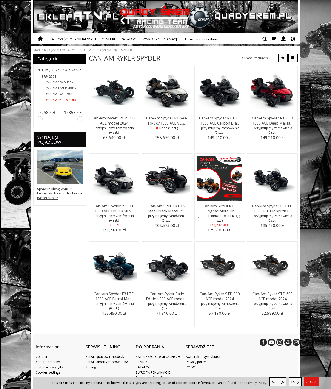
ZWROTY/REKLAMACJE (161, 39)
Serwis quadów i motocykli (105, 350)
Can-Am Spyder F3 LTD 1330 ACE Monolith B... (272, 207)
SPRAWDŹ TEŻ (200, 343)
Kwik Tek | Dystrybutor (203, 350)
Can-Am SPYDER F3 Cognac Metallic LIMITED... (219, 207)
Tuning (91, 360)
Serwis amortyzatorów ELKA (107, 355)
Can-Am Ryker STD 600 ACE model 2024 (272, 295)
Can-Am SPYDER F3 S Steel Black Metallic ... (166, 207)
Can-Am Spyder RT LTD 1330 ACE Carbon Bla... (219, 119)
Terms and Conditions (201, 39)
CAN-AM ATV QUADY (59, 82)
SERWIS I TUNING (103, 343)
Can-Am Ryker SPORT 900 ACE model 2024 (114, 119)
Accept (311, 381)
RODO (190, 360)
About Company (48, 355)
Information (48, 343)
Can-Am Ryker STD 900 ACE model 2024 (219, 295)
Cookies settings (48, 366)
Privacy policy (196, 355)
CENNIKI (108, 39)
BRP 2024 (49, 76)
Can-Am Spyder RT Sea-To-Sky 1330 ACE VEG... (167, 119)
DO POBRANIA (150, 343)
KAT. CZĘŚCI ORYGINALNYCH (73, 39)
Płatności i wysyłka (50, 360)
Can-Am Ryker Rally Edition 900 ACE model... (167, 295)
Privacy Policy (256, 383)
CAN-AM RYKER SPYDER (61, 100)
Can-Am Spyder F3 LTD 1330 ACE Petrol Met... (114, 295)
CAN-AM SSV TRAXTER (60, 94)
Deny (295, 381)
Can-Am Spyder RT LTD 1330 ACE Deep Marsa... (272, 119)
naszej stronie (47, 198)
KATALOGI (129, 39)
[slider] (40, 119)
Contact (41, 350)
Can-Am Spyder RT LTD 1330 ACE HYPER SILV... (114, 207)
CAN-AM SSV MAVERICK (61, 88)
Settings (278, 381)
